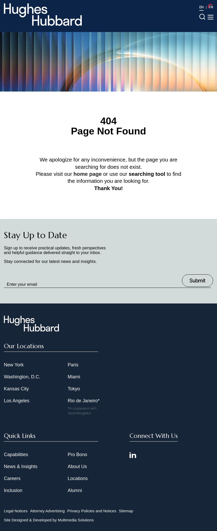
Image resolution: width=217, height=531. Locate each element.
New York (14, 364)
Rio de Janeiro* (84, 400)
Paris (73, 364)
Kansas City (16, 388)
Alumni (75, 490)
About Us (77, 466)
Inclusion (13, 490)
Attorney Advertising (47, 511)
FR (211, 7)
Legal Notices (16, 511)
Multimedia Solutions (76, 520)
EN (201, 7)
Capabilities (16, 454)
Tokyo (74, 388)
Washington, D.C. (22, 376)
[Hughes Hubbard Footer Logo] (31, 329)
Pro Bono (77, 454)
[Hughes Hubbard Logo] (43, 14)
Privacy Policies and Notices (91, 511)
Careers (12, 478)
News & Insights (20, 466)
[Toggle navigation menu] (210, 17)
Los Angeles (16, 400)
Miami (74, 376)
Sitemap (126, 511)
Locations (78, 478)
